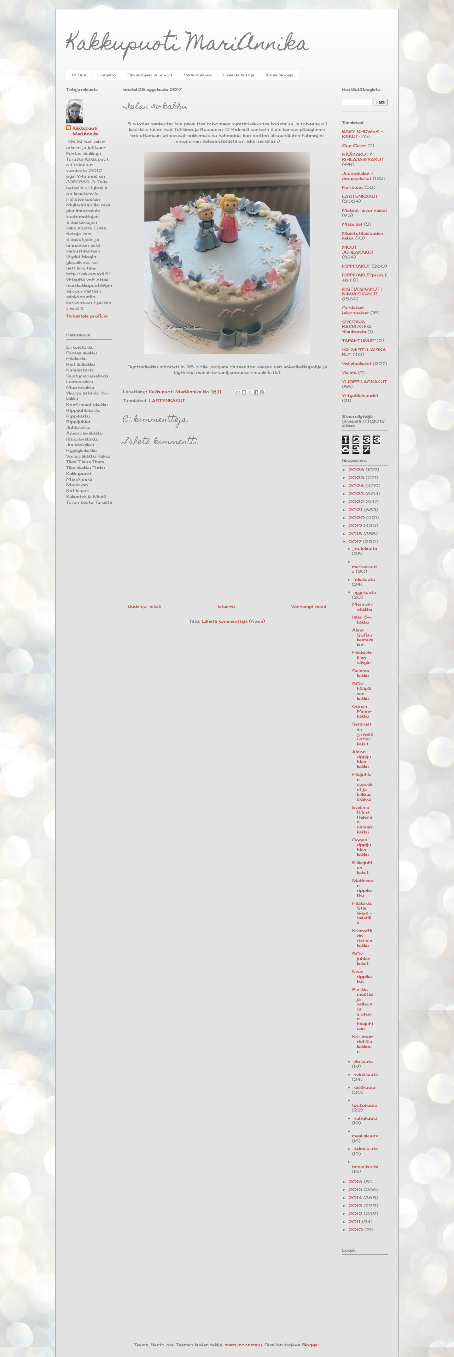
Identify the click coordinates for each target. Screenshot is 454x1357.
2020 (357, 517)
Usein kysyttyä (238, 75)
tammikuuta (365, 1166)
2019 (356, 525)
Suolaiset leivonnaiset (355, 310)
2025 (357, 477)
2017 (355, 541)
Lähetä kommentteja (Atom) (233, 621)
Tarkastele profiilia (87, 315)
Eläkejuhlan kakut (362, 867)
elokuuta (363, 1061)
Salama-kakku (361, 673)
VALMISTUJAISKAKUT (364, 352)
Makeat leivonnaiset (364, 210)
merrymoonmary (243, 1344)
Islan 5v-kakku (362, 619)
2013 (356, 1205)
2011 (355, 1221)
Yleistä (349, 372)
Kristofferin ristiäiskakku (362, 938)
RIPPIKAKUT (356, 266)
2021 (356, 509)
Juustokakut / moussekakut (357, 176)
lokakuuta (364, 579)
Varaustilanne (198, 75)
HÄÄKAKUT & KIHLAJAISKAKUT (362, 157)
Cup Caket (354, 145)
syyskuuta (364, 592)
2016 (356, 1181)
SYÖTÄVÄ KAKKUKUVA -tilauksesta (358, 326)
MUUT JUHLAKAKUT (358, 250)
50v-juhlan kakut (361, 958)
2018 (356, 533)
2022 (357, 501)
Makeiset (352, 224)
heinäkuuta (365, 1074)
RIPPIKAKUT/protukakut (364, 277)
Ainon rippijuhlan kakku (361, 759)
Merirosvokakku (362, 606)
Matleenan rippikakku (362, 888)
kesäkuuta (364, 1087)
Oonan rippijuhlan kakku (361, 847)
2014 (356, 1197)
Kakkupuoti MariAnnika (187, 45)
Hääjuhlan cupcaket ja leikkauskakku (362, 787)
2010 (356, 1229)
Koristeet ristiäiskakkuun (362, 1044)
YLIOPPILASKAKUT (364, 381)
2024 (356, 485)
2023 (356, 493)
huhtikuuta (365, 1118)
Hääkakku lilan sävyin (362, 657)
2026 (357, 469)
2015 (356, 1189)
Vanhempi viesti (308, 606)
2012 (356, 1213)
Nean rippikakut (362, 976)
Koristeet (352, 187)
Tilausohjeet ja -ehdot (150, 75)
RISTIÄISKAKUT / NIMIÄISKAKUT (362, 292)
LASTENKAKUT (167, 400)
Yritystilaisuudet (360, 395)
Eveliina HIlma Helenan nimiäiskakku (362, 819)
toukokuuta (364, 1105)
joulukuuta (365, 548)
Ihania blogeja (279, 75)
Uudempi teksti (144, 606)
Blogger (310, 1344)
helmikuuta (365, 1148)
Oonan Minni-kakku (362, 711)
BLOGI (79, 75)
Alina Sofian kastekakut (362, 637)
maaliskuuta (365, 1135)
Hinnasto (106, 75)
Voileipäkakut (356, 363)
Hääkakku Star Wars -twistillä (362, 913)
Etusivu (226, 606)
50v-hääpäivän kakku (361, 691)
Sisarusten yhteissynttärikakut (362, 733)
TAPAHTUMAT (358, 340)
